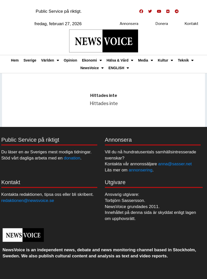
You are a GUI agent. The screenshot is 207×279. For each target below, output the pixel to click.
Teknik (186, 60)
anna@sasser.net (175, 163)
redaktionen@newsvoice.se (27, 200)
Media (145, 60)
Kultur (165, 60)
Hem (14, 60)
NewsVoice (92, 68)
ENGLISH (118, 68)
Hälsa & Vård (120, 60)
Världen (50, 60)
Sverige (30, 60)
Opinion (70, 60)
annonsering (141, 170)
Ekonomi (92, 60)
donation (72, 158)
